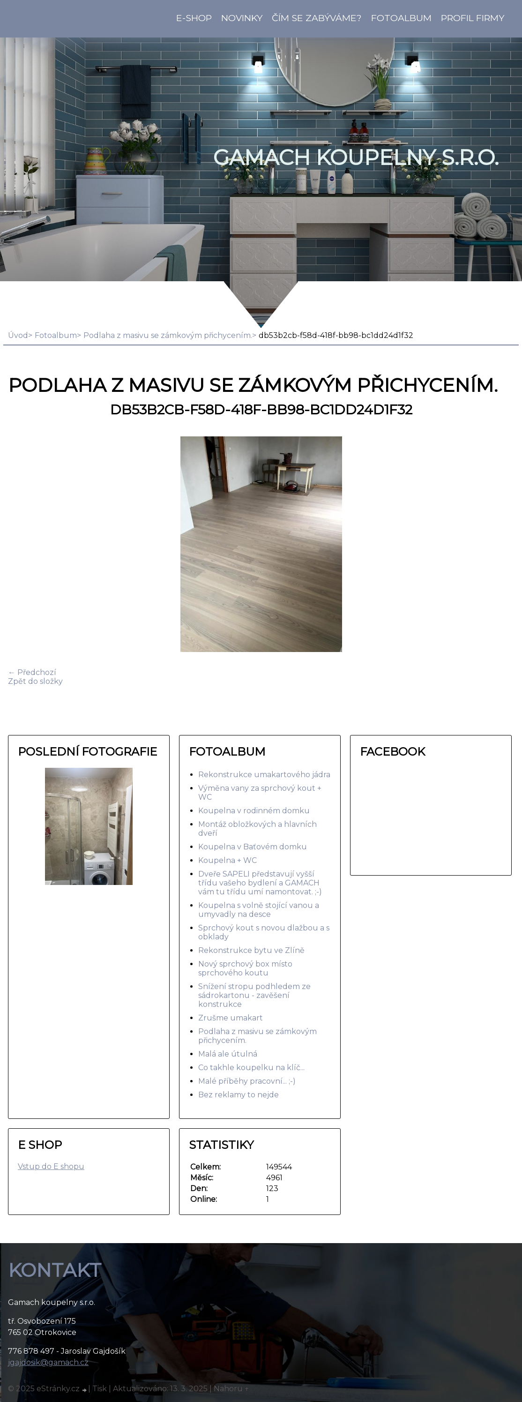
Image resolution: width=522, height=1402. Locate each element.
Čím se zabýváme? (317, 17)
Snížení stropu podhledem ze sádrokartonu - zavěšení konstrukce (254, 995)
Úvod (18, 335)
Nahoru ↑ (231, 1388)
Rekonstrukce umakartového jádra (264, 774)
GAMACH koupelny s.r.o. (356, 157)
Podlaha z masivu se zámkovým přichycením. (167, 335)
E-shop (194, 17)
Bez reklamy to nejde (238, 1094)
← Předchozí (32, 672)
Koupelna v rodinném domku (254, 810)
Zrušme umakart (230, 1017)
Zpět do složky (35, 681)
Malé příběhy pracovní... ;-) (247, 1081)
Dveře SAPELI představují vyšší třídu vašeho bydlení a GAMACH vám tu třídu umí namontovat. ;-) (260, 883)
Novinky (241, 17)
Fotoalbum (401, 17)
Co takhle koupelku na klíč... (251, 1067)
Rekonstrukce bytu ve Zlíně (251, 950)
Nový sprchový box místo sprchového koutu (245, 968)
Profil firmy (472, 17)
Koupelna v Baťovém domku (252, 846)
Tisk (99, 1388)
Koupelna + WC (227, 860)
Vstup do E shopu (51, 1166)
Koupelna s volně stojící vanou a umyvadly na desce (258, 910)
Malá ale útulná (227, 1054)
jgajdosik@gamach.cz (48, 1362)
